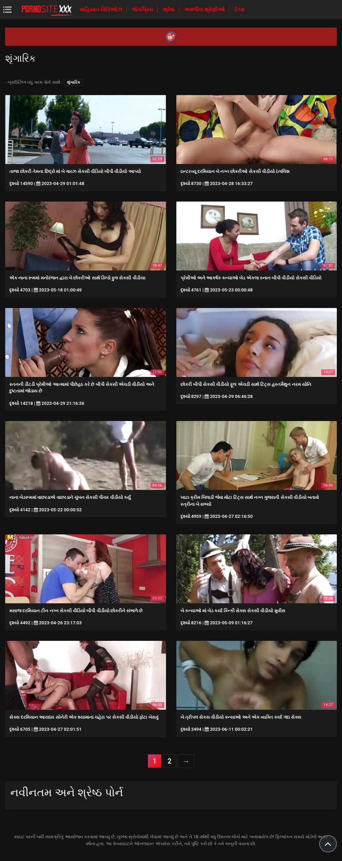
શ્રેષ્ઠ (169, 9)
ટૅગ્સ (239, 9)
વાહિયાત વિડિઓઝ (102, 9)
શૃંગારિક (73, 82)
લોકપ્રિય (143, 9)
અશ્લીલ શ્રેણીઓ (205, 9)
